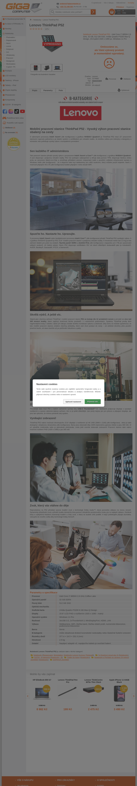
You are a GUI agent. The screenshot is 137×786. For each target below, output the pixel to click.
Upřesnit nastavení (73, 402)
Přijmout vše (92, 402)
